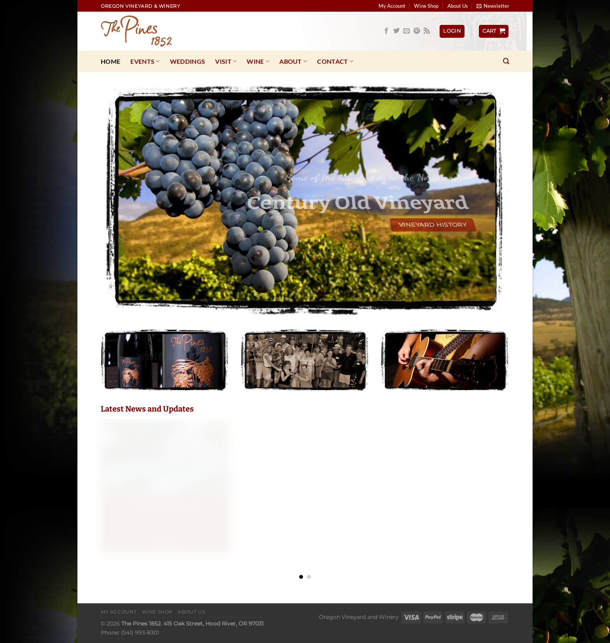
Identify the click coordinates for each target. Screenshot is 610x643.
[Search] (506, 61)
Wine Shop (426, 6)
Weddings (187, 61)
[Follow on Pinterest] (417, 31)
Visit (226, 61)
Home (110, 61)
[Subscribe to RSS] (427, 31)
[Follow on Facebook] (386, 31)
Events (145, 61)
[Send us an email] (406, 31)
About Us (457, 6)
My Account (392, 6)
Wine (258, 61)
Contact (335, 61)
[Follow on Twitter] (396, 31)
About (293, 61)
